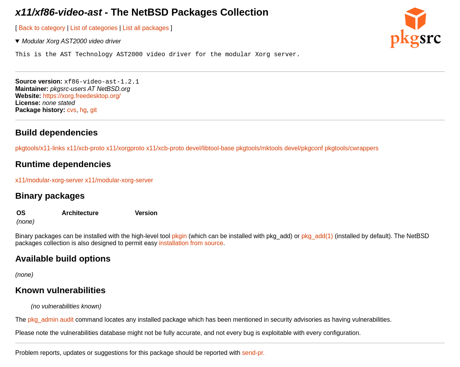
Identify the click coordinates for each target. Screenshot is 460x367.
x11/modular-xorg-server (49, 184)
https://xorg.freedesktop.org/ (82, 100)
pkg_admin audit (50, 324)
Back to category (42, 28)
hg (83, 114)
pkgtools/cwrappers (352, 152)
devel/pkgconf (303, 152)
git (93, 114)
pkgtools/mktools (259, 152)
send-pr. (253, 357)
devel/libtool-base (210, 152)
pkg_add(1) (317, 240)
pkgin (179, 240)
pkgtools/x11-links (40, 152)
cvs (72, 114)
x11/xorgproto (125, 152)
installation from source (191, 247)
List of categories (94, 28)
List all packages (146, 28)
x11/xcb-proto (86, 152)
